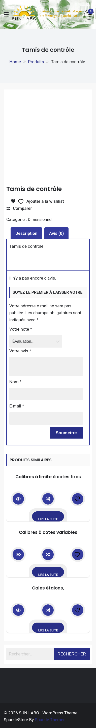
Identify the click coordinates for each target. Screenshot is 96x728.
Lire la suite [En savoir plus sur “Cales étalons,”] (48, 630)
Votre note (20, 329)
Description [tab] (26, 233)
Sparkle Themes (50, 719)
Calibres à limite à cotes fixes (48, 477)
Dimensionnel (40, 219)
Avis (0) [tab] (56, 233)
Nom (15, 381)
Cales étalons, (48, 588)
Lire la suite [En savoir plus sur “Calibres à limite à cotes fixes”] (48, 519)
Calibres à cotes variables (48, 532)
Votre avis (20, 350)
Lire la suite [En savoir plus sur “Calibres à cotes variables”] (48, 575)
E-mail (16, 405)
